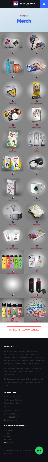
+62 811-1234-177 (11, 417)
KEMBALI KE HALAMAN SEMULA (24, 330)
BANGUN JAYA (24, 4)
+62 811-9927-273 (11, 414)
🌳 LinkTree (8, 443)
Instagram (8, 430)
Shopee (7, 436)
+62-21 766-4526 (11, 411)
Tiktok (7, 433)
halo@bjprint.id (10, 420)
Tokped (8, 439)
